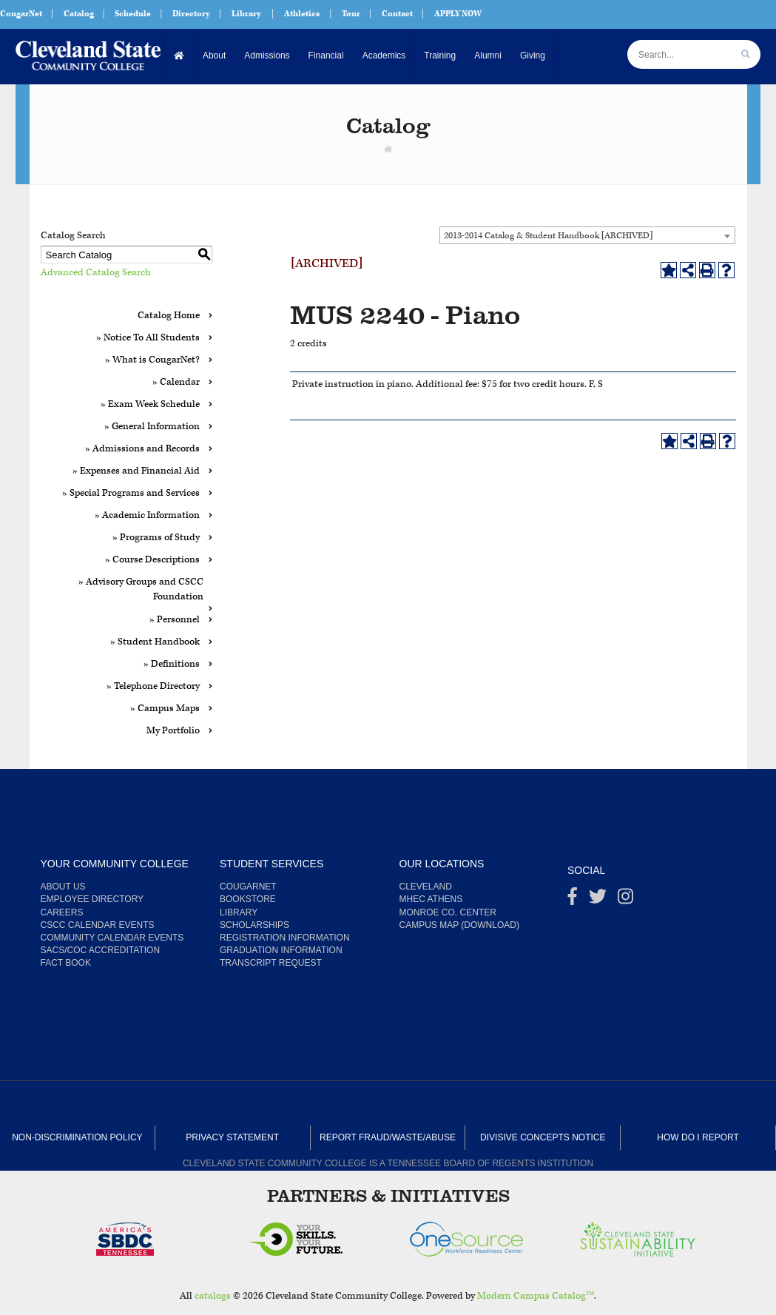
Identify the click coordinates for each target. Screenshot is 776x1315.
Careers (62, 912)
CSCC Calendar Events (98, 925)
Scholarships (254, 925)
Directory (191, 13)
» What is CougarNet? (152, 360)
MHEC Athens (431, 899)
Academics (384, 55)
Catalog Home (169, 315)
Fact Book (66, 963)
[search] (745, 54)
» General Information (152, 426)
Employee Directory (92, 899)
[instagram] (625, 900)
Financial (326, 55)
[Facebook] (572, 900)
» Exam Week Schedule (150, 404)
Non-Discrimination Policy (77, 1137)
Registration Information (285, 937)
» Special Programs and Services (131, 493)
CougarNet (21, 13)
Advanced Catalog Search (96, 272)
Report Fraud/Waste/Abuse (388, 1137)
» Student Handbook (155, 642)
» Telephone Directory (153, 686)
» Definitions (172, 664)
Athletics (302, 13)
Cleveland (425, 886)
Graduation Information (281, 950)
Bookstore (248, 899)
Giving (532, 55)
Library (246, 13)
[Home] (179, 56)
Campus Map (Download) (459, 925)
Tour (351, 13)
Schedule (133, 13)
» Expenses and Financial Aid (136, 471)
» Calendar (176, 382)
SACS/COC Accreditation (101, 950)
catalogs (213, 1296)
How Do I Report (697, 1137)
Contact (397, 13)
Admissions (266, 55)
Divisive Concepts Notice (542, 1137)
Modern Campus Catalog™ (536, 1296)
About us (63, 886)
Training (440, 55)
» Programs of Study (156, 537)
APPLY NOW (458, 13)
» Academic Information (147, 515)
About (214, 55)
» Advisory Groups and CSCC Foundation (140, 589)
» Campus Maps (165, 708)
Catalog (79, 13)
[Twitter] (598, 900)
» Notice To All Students (148, 338)
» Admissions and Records (142, 449)
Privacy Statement (232, 1137)
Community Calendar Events (112, 937)
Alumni (488, 55)
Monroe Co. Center (447, 912)
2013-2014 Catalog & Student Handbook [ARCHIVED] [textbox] (548, 235)
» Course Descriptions (152, 560)
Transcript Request (271, 963)
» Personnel (174, 619)
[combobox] (587, 235)
